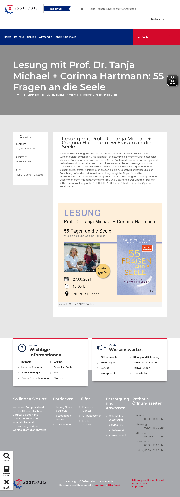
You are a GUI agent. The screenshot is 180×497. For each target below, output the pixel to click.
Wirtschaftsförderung (145, 362)
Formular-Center (63, 367)
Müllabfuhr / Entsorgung (116, 417)
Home (7, 37)
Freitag (140, 450)
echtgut (100, 485)
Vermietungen (141, 368)
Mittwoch (141, 433)
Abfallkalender (117, 430)
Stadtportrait (108, 373)
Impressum (138, 486)
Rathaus (19, 37)
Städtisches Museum (63, 417)
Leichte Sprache (87, 422)
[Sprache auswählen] (153, 19)
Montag (140, 415)
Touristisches (141, 373)
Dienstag (141, 424)
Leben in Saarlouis (65, 37)
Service (31, 37)
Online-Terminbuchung (35, 378)
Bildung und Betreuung (146, 357)
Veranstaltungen (31, 372)
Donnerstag (143, 441)
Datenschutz (139, 483)
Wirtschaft (45, 37)
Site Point (114, 485)
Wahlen (58, 361)
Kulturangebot (109, 362)
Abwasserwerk (118, 435)
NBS (56, 372)
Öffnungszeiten (110, 357)
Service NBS (116, 424)
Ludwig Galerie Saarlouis (65, 408)
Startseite (59, 378)
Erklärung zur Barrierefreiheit (148, 480)
